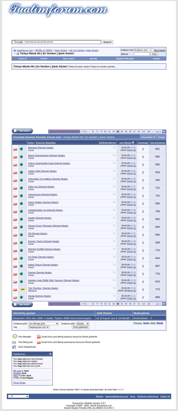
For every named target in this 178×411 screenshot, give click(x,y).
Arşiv (132, 396)
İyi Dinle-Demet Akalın (41, 256)
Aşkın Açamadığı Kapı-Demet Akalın (49, 163)
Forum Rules (19, 383)
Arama (156, 58)
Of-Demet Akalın (37, 233)
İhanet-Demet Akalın (40, 272)
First (84, 131)
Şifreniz (124, 54)
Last (158, 131)
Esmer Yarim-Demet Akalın (43, 241)
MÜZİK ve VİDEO (43, 50)
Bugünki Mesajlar (125, 58)
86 (130, 131)
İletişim (99, 396)
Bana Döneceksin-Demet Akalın (46, 155)
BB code (17, 371)
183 (148, 131)
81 (109, 131)
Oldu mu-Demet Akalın (41, 186)
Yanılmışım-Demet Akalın (42, 194)
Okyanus (32, 291)
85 (126, 131)
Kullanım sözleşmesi (147, 396)
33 (93, 131)
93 (139, 131)
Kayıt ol (23, 58)
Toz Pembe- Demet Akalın (43, 288)
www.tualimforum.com (116, 396)
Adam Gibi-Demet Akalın (42, 171)
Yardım (43, 58)
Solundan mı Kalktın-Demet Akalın (48, 178)
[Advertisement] (89, 28)
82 (114, 131)
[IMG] (16, 375)
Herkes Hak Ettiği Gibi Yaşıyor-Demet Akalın (53, 280)
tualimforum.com (25, 50)
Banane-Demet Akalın (41, 147)
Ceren (31, 150)
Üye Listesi (68, 58)
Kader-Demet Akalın (39, 217)
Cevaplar (143, 142)
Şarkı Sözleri (61, 50)
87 (134, 131)
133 (143, 131)
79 (101, 131)
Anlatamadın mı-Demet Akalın (45, 210)
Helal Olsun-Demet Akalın (43, 264)
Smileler (17, 373)
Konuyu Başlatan (46, 142)
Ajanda (93, 58)
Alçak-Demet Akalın (39, 295)
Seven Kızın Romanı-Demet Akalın (48, 225)
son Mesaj (125, 142)
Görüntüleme (157, 142)
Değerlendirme (107, 142)
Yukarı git (165, 396)
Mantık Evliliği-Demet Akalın (44, 249)
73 (97, 131)
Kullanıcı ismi (127, 50)
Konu (31, 142)
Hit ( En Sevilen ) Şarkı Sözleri (84, 50)
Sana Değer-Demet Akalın (43, 202)
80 (105, 131)
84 (122, 131)
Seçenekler (147, 137)
